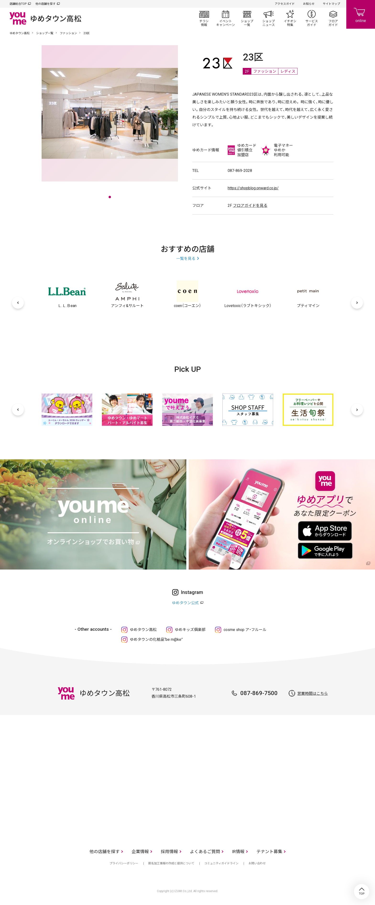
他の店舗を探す (45, 3)
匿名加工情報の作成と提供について (171, 863)
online (360, 14)
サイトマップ (331, 3)
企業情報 (140, 851)
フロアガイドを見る (250, 205)
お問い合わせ (257, 863)
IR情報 (238, 851)
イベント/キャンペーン (225, 18)
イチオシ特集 (290, 18)
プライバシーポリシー (124, 863)
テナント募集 (269, 851)
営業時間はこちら (312, 693)
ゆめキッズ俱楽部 (190, 629)
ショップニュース (268, 18)
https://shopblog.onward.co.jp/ (253, 188)
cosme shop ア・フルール (245, 629)
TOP (361, 891)
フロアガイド (333, 18)
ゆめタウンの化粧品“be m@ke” (156, 639)
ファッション (68, 33)
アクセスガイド (285, 3)
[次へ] (357, 303)
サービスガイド (311, 18)
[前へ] (18, 303)
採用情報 (169, 851)
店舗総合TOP (18, 3)
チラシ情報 (204, 18)
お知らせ (308, 3)
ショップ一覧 (247, 18)
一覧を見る (185, 258)
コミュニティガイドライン (221, 863)
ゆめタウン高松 (20, 33)
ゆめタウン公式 (185, 603)
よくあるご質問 (205, 851)
